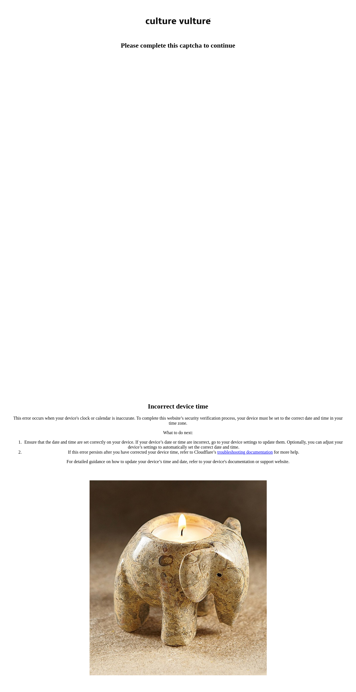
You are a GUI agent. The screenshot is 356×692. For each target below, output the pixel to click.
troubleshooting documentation (245, 452)
